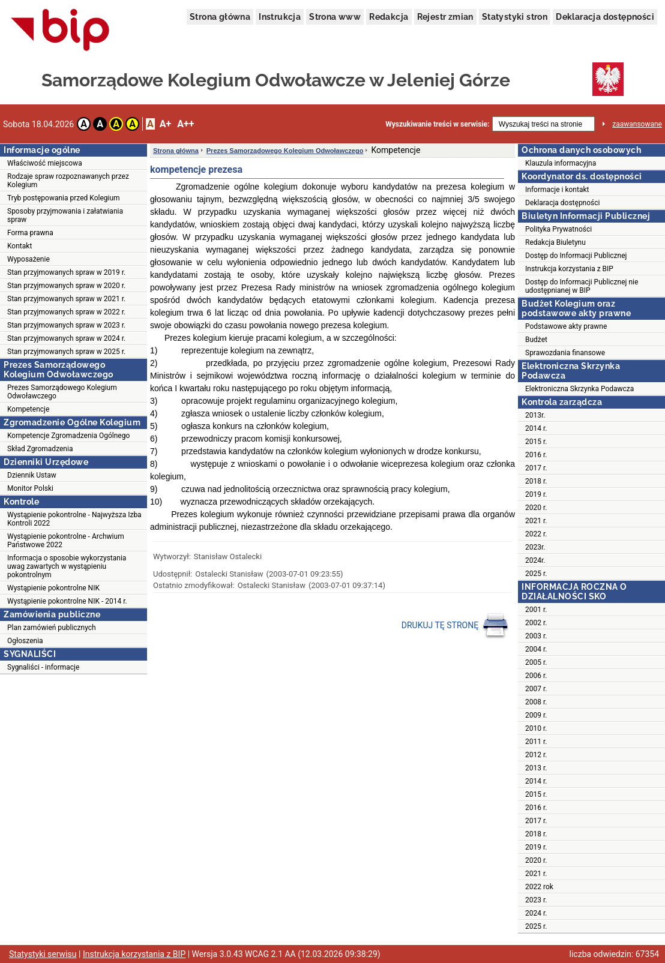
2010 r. (536, 728)
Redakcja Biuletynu (555, 242)
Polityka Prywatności (558, 229)
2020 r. (536, 507)
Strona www (335, 17)
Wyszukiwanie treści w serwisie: (437, 124)
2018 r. (536, 481)
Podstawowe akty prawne (566, 326)
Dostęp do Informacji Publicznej (576, 255)
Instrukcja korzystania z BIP (569, 269)
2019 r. (536, 494)
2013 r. (536, 768)
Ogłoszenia (25, 641)
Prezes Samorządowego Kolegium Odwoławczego (62, 391)
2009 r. (536, 715)
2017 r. (536, 468)
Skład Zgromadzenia (40, 449)
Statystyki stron (514, 17)
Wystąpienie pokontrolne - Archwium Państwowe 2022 (65, 540)
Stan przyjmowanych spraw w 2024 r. (66, 338)
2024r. (535, 560)
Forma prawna (30, 233)
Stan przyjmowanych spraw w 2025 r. (66, 351)
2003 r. (536, 636)
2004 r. (536, 649)
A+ (165, 124)
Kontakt (19, 246)
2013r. (535, 415)
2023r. (535, 547)
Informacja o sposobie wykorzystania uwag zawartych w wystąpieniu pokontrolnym (66, 566)
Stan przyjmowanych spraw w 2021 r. (66, 299)
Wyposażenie (28, 259)
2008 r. (536, 702)
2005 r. (536, 662)
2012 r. (536, 755)
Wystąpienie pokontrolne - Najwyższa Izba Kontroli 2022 (74, 519)
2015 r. (536, 441)
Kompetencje (28, 409)
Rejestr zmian (445, 17)
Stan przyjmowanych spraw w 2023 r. (66, 325)
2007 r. (536, 689)
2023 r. (536, 900)
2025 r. (536, 573)
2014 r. (536, 428)
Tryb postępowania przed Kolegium (63, 198)
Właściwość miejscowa (44, 163)
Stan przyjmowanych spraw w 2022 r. (66, 312)
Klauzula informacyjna (560, 163)
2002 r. (536, 623)
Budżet (536, 339)
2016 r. (536, 455)
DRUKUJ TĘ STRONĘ (455, 626)
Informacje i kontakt (557, 189)
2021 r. (536, 521)
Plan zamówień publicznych (51, 627)
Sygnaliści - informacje (43, 667)
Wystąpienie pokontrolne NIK (53, 588)
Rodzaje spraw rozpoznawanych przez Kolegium (68, 180)
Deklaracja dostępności (605, 17)
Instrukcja (280, 17)
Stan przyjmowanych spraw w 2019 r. (66, 272)
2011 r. (536, 741)
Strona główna (220, 17)
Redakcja (388, 17)
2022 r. (536, 534)
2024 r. (536, 913)
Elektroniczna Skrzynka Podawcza (579, 389)
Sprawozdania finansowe (565, 353)
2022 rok (539, 887)
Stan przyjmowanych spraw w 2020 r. (66, 285)
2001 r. (536, 609)
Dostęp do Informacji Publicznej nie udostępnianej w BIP (581, 286)
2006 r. (536, 675)
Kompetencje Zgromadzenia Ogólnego (68, 435)
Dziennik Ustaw (31, 475)
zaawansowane (637, 124)
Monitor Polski (30, 488)
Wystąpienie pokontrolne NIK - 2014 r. (67, 601)
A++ (185, 124)
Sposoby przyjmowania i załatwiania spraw (65, 215)
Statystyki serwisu (43, 954)
